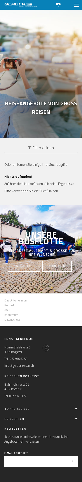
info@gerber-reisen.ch (19, 365)
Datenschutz (12, 319)
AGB (7, 310)
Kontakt (9, 305)
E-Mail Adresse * (16, 453)
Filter (41, 147)
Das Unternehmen (15, 300)
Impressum (11, 315)
